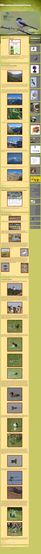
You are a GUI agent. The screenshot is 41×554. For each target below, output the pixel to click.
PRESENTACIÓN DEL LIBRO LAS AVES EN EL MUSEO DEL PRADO (13, 190)
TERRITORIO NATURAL (33, 190)
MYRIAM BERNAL (32, 189)
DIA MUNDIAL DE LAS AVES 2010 (7, 38)
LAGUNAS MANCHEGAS (6, 543)
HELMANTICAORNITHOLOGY (33, 193)
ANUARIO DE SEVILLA (33, 214)
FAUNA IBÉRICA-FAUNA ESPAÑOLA (34, 195)
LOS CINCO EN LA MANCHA (6, 279)
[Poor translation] (2, 4)
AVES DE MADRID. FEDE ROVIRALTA (34, 185)
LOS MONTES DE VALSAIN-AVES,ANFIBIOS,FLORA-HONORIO (34, 186)
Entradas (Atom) (16, 548)
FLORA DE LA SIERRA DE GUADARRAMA (35, 192)
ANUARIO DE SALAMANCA (33, 213)
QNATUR (31, 191)
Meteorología (32, 227)
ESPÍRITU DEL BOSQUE (33, 194)
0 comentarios (9, 60)
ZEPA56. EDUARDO (32, 188)
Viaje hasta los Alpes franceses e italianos (9, 65)
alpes (3, 186)
